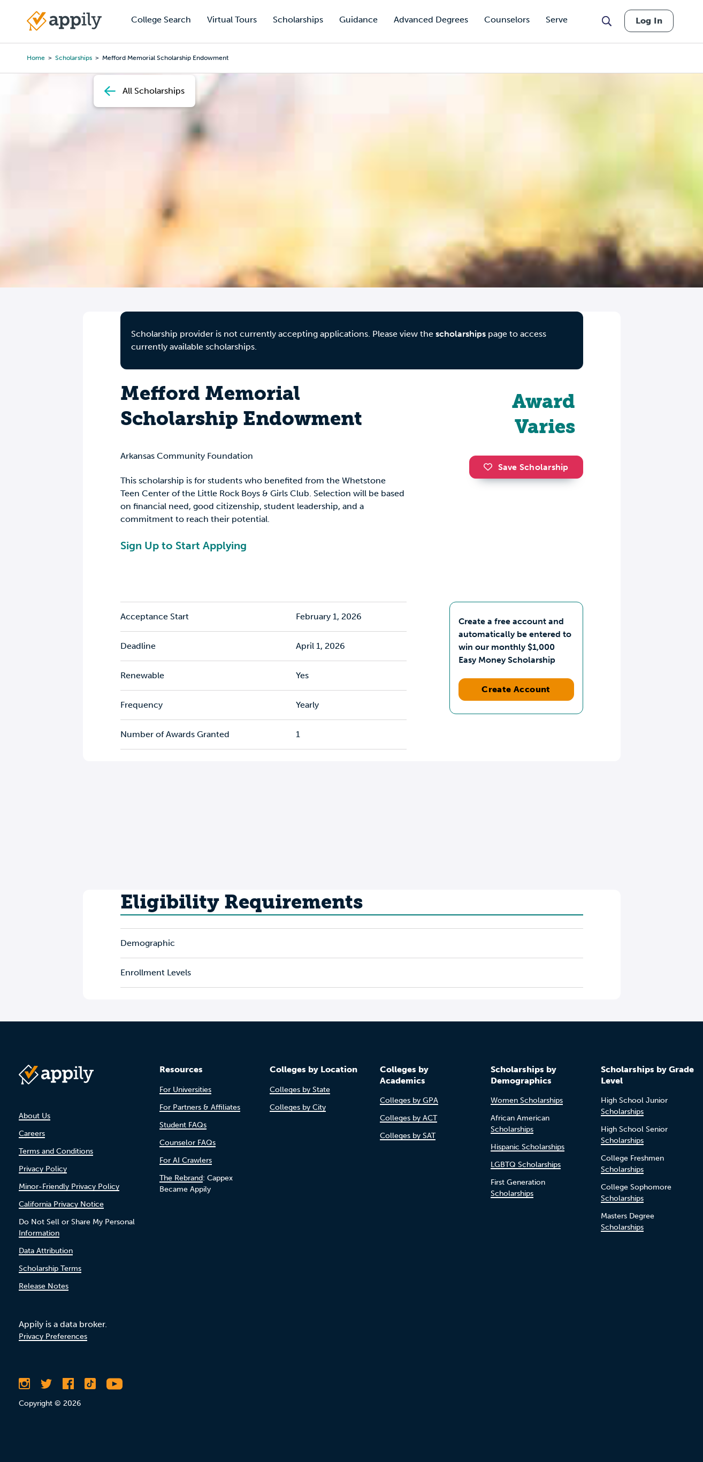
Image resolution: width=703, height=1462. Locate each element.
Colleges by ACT (408, 1118)
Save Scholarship (526, 467)
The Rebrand (181, 1178)
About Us (34, 1115)
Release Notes (43, 1286)
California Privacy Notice (61, 1204)
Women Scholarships (527, 1100)
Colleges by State (300, 1089)
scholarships (460, 334)
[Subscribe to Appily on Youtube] (114, 1384)
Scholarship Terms (50, 1268)
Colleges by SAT (407, 1135)
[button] (491, 467)
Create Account (516, 689)
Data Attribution (46, 1250)
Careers (32, 1133)
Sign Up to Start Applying (183, 545)
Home (36, 58)
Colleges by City (298, 1107)
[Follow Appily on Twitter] (46, 1384)
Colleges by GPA (409, 1100)
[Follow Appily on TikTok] (90, 1384)
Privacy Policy (43, 1168)
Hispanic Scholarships (527, 1147)
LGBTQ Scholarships (526, 1164)
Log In (649, 21)
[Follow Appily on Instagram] (24, 1384)
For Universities (185, 1089)
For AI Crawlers (185, 1160)
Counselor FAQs (187, 1142)
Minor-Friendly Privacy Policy (69, 1186)
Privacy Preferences (53, 1336)
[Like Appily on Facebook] (68, 1384)
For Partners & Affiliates (199, 1107)
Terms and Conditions (56, 1151)
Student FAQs (183, 1125)
